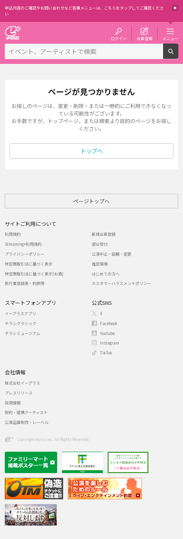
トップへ (92, 151)
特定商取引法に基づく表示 (28, 264)
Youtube (107, 333)
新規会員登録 (104, 234)
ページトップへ (91, 201)
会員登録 (144, 38)
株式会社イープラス (22, 383)
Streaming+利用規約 (23, 244)
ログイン (119, 38)
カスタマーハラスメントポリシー (121, 283)
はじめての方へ (105, 274)
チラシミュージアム (22, 333)
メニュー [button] (170, 38)
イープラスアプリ (20, 313)
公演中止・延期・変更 (111, 254)
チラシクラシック (21, 323)
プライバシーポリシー (24, 254)
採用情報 (13, 403)
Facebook (109, 323)
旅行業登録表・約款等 (24, 283)
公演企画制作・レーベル (26, 422)
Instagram (109, 343)
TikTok (106, 353)
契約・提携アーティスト (26, 412)
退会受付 (100, 244)
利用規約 (13, 234)
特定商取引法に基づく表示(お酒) (34, 274)
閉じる (175, 8)
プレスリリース (19, 393)
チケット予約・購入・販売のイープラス (13, 33)
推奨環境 (100, 264)
